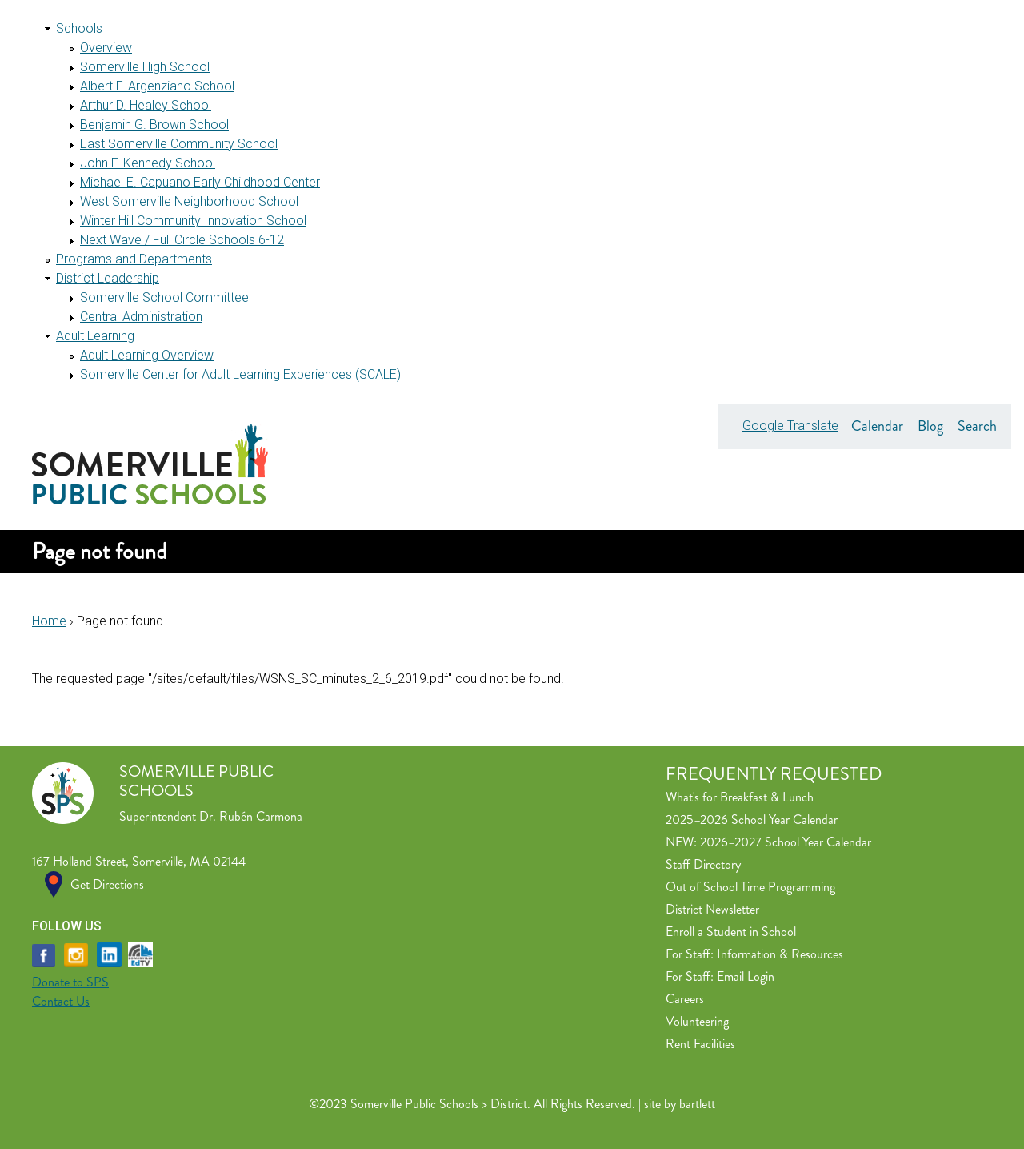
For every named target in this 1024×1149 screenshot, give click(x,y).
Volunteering (697, 1021)
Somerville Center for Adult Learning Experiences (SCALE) (240, 374)
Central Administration (141, 316)
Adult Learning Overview (147, 355)
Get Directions (107, 884)
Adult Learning (95, 335)
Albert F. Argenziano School (157, 86)
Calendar (877, 426)
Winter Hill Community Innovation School (193, 220)
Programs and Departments (134, 259)
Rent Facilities (700, 1044)
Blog (930, 426)
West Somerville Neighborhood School (189, 201)
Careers (685, 999)
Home (49, 621)
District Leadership (107, 278)
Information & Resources (780, 954)
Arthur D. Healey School (145, 105)
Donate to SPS (70, 982)
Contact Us (61, 1001)
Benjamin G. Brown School (154, 124)
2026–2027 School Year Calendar (785, 842)
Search (977, 426)
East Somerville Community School (179, 143)
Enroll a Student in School (731, 931)
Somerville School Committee (164, 297)
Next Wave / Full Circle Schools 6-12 (182, 239)
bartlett (697, 1104)
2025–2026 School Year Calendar (752, 819)
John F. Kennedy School (147, 163)
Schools (79, 28)
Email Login (745, 976)
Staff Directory (703, 864)
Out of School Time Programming (750, 887)
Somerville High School (145, 66)
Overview (106, 47)
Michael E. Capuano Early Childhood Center (200, 182)
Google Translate (790, 425)
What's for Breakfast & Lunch (740, 797)
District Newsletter (712, 909)
